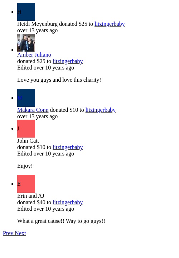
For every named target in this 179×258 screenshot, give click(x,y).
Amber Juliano (34, 55)
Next (20, 233)
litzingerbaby (110, 24)
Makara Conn (33, 110)
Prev (9, 233)
